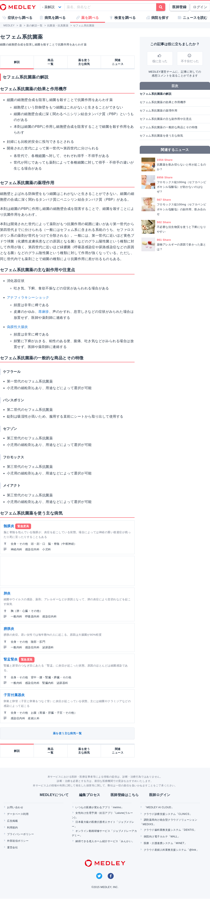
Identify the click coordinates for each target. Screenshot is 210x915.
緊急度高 (23, 526)
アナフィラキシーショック (28, 297)
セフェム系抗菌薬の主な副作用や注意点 (166, 118)
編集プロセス (89, 795)
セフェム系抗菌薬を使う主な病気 (161, 135)
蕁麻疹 (43, 311)
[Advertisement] (51, 571)
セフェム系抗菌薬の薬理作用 (158, 110)
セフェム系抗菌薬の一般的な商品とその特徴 (169, 127)
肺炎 (7, 593)
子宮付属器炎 (14, 695)
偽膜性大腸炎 (17, 327)
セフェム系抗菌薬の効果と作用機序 (163, 102)
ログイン (200, 7)
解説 (17, 62)
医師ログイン (159, 795)
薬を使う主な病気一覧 (67, 733)
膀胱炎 (9, 629)
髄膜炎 (9, 526)
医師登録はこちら (125, 795)
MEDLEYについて (54, 795)
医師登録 (179, 7)
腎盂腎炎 (11, 659)
